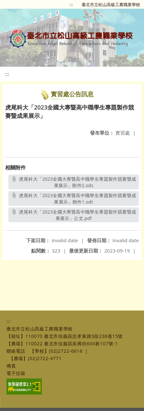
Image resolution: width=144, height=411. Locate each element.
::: (71, 4)
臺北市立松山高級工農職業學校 (111, 4)
